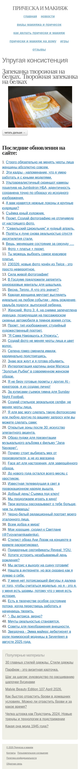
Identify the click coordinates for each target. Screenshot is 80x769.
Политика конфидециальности (21, 758)
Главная (30, 16)
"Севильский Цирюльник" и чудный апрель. (40, 228)
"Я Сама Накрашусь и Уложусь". (33, 335)
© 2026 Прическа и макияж (19, 747)
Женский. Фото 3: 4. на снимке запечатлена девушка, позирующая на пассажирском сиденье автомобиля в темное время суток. (39, 315)
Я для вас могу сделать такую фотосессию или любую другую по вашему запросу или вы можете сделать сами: (39, 417)
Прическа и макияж (40, 8)
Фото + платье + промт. (26, 249)
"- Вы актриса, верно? (25, 616)
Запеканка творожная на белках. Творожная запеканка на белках (40, 76)
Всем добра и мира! (23, 524)
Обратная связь (14, 764)
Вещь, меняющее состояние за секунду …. (40, 244)
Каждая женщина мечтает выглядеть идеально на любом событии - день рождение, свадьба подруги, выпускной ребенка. (39, 300)
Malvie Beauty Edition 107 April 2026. (33, 689)
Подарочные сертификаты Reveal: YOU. (39, 550)
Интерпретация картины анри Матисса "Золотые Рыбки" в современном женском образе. (35, 371)
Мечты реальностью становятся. (34, 621)
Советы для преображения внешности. (39, 626)
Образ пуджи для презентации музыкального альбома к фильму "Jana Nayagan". (33, 443)
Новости (48, 16)
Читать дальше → (14, 132)
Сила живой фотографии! (28, 274)
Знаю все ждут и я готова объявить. (36, 361)
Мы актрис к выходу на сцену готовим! (38, 565)
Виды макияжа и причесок (39, 24)
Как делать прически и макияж (39, 33)
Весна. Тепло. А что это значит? (33, 289)
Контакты (11, 753)
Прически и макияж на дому (33, 41)
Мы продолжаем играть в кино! (32, 499)
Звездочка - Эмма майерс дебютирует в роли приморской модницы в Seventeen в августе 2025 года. (36, 637)
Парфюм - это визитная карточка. (31, 669)
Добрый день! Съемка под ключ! (33, 494)
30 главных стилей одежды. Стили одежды (39, 662)
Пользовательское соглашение (32, 753)
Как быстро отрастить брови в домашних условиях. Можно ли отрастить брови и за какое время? (38, 701)
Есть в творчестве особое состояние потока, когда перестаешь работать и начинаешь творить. (34, 606)
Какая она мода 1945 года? (26, 726)
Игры (64, 41)
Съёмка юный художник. (25, 213)
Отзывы (39, 49)
